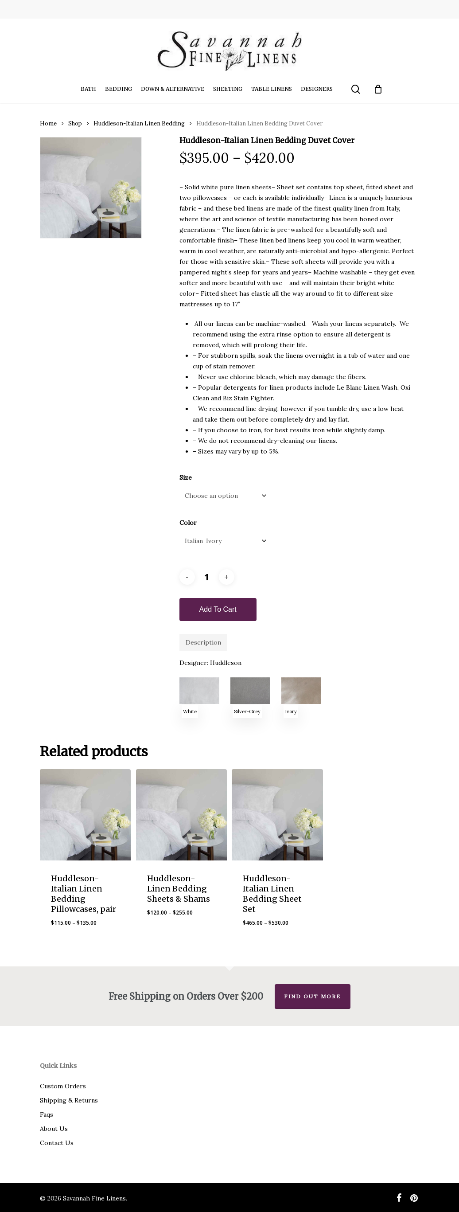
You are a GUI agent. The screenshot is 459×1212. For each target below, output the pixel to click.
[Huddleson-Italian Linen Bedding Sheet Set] (277, 814)
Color (188, 523)
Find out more (312, 996)
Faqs (46, 1114)
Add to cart (218, 609)
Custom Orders (63, 1086)
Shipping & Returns (69, 1100)
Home (48, 123)
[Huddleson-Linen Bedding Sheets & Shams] (181, 814)
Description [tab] (203, 642)
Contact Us (57, 1143)
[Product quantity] (207, 577)
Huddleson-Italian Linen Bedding (139, 123)
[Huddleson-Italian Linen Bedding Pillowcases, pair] (85, 814)
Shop (75, 123)
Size (185, 477)
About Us (54, 1129)
